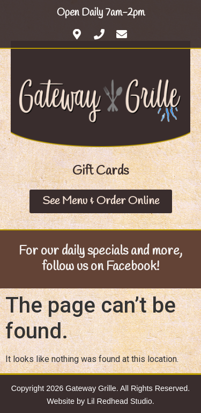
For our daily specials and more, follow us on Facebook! (100, 259)
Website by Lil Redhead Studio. (100, 401)
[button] (100, 171)
